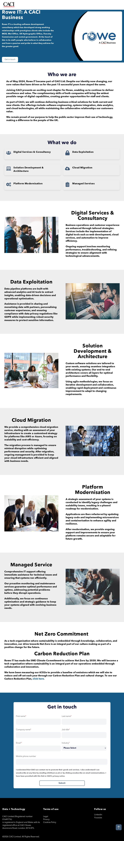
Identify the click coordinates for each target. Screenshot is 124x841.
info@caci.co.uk (53, 773)
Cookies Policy (49, 822)
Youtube (98, 818)
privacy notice (58, 776)
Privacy (46, 819)
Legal (45, 816)
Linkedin (98, 814)
